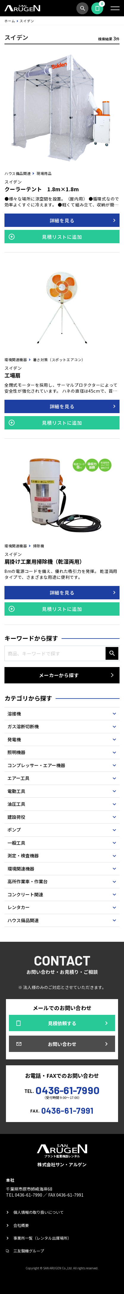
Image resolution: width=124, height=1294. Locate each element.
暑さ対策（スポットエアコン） (59, 359)
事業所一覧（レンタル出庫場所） (42, 1238)
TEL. (62, 1089)
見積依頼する (97, 8)
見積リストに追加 (62, 236)
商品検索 (82, 8)
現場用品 (44, 173)
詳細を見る (62, 220)
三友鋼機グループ (28, 1251)
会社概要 (21, 1225)
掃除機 (38, 545)
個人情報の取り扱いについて (38, 1212)
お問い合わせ (62, 1043)
